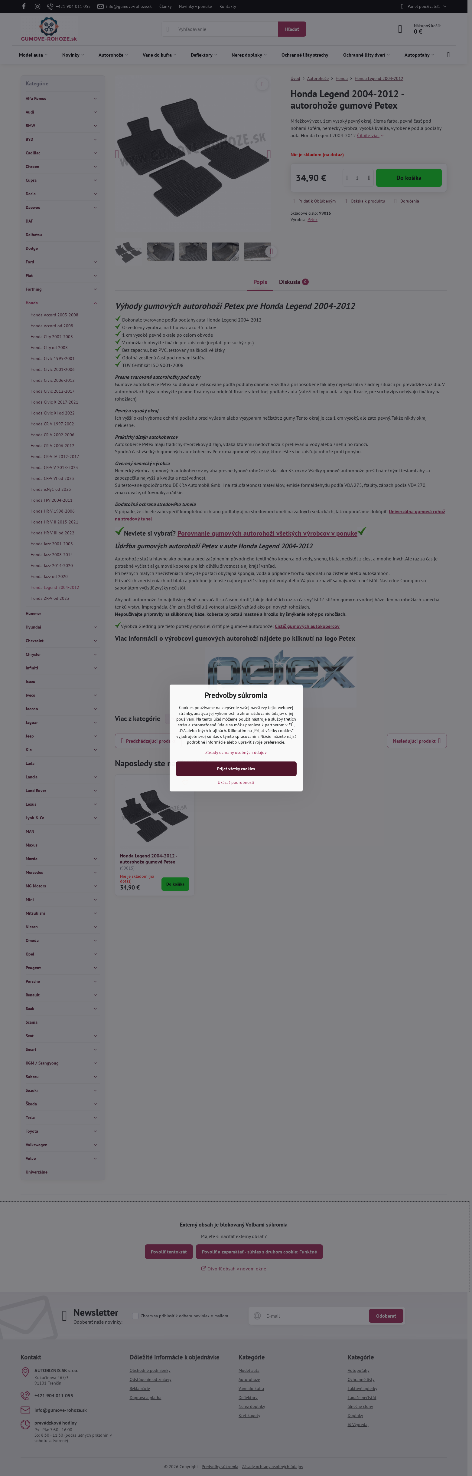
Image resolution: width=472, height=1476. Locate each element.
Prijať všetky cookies (236, 768)
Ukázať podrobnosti (236, 782)
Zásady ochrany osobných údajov (236, 752)
